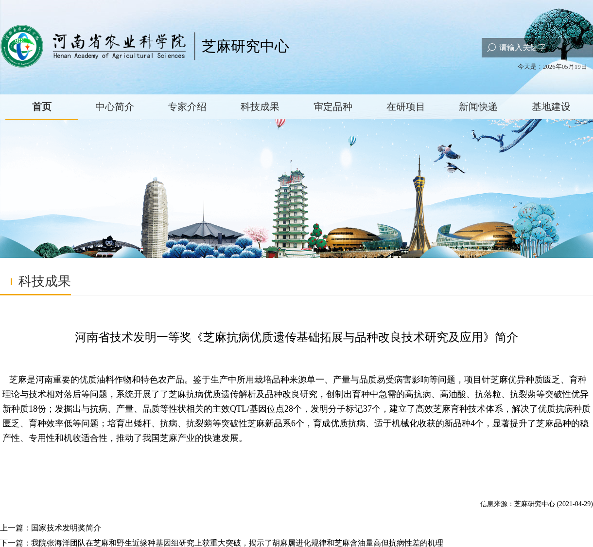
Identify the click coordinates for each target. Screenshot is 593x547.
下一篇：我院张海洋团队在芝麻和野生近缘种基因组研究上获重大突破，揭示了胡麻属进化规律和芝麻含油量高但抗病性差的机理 (221, 543)
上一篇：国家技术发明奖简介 (50, 528)
